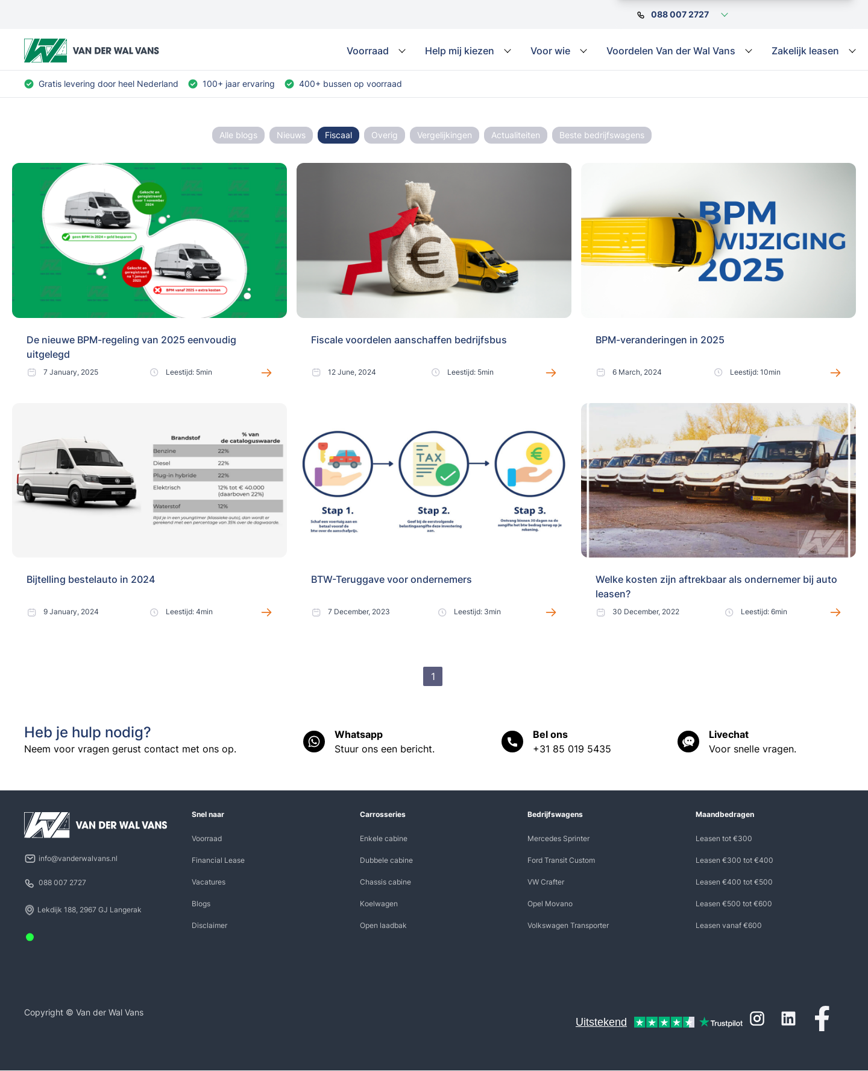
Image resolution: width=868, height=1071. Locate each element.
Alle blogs (238, 135)
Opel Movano (550, 903)
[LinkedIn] (788, 1018)
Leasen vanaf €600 (729, 925)
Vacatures (208, 882)
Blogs (201, 903)
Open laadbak (383, 925)
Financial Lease (218, 860)
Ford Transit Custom (561, 860)
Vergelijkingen (444, 135)
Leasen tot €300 (724, 838)
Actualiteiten (515, 135)
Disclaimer (209, 925)
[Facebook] (822, 1018)
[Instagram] (757, 1018)
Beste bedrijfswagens (601, 135)
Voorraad (207, 838)
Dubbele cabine (386, 860)
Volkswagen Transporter (568, 925)
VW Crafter (545, 882)
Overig (384, 135)
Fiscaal (338, 135)
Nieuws (291, 135)
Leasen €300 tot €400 (734, 860)
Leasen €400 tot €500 (734, 882)
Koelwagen (379, 903)
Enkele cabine (383, 838)
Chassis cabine (385, 882)
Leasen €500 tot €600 (734, 903)
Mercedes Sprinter (558, 838)
